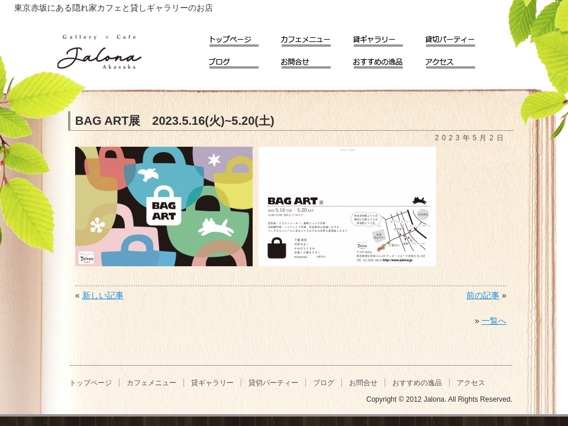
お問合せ (314, 59)
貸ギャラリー (386, 38)
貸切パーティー (458, 38)
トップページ (242, 38)
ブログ (242, 59)
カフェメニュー (314, 38)
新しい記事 (103, 295)
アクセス (458, 59)
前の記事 (482, 295)
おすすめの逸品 (386, 59)
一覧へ (494, 320)
